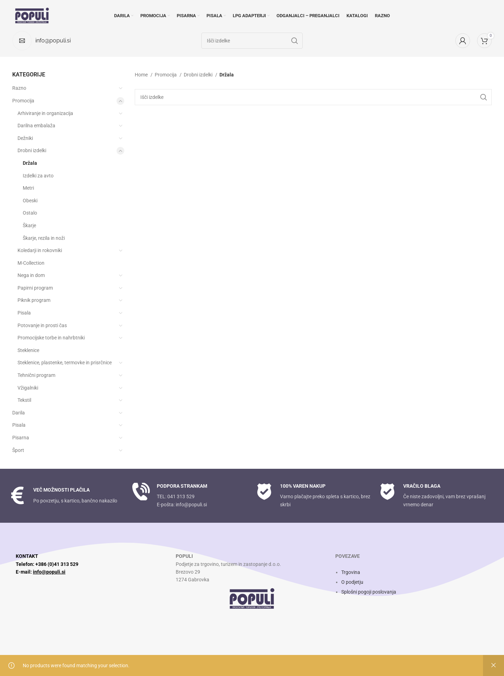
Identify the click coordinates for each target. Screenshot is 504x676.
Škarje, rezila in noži (44, 238)
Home (142, 74)
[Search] (313, 97)
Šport (18, 450)
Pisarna (20, 437)
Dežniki (25, 138)
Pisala (24, 313)
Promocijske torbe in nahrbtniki (51, 337)
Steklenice (28, 350)
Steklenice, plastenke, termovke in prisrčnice (65, 362)
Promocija (23, 100)
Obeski (30, 200)
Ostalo (30, 213)
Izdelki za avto (38, 175)
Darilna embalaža (36, 125)
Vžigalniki (28, 388)
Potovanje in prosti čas (42, 325)
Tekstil (24, 400)
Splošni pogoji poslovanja (368, 592)
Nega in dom (31, 275)
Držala (30, 163)
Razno (19, 88)
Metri (28, 188)
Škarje (29, 225)
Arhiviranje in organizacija (45, 113)
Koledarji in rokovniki (40, 250)
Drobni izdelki (32, 150)
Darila (18, 412)
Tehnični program (36, 375)
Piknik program (34, 300)
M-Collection (31, 263)
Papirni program (35, 288)
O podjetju (352, 582)
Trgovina (350, 572)
